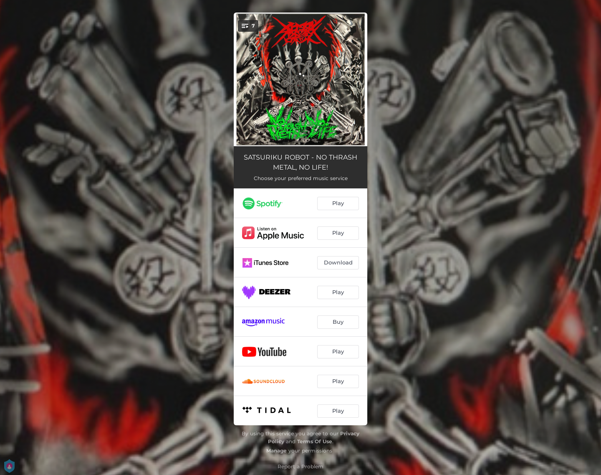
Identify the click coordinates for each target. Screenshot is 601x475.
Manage (276, 450)
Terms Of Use (314, 441)
